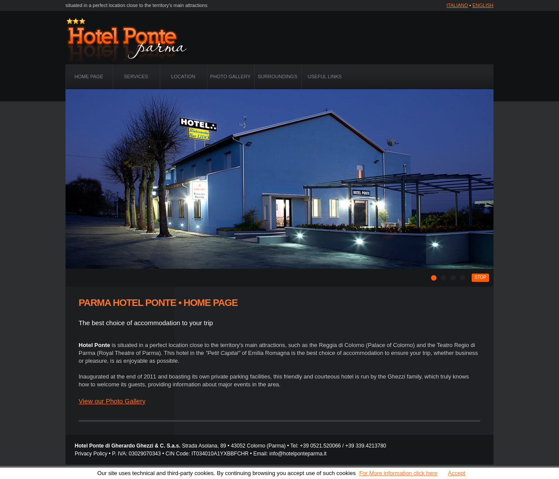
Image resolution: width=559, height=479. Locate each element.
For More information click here (398, 473)
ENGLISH (483, 5)
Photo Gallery (230, 76)
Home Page (89, 76)
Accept (457, 473)
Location (183, 76)
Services (136, 76)
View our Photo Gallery (112, 401)
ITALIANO (457, 5)
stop (480, 277)
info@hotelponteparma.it (298, 454)
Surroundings (277, 76)
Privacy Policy (91, 454)
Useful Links (325, 76)
